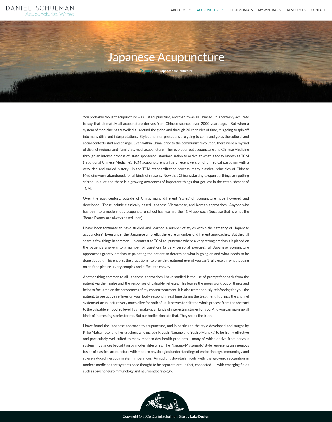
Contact (318, 10)
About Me (179, 10)
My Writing (268, 10)
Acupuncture (208, 10)
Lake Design (199, 416)
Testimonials (241, 10)
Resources (296, 10)
